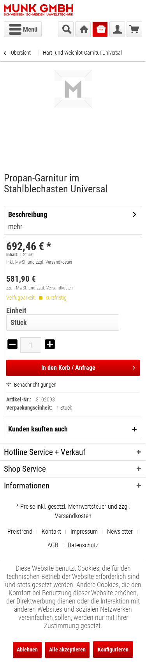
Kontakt (51, 531)
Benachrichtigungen (31, 385)
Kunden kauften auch (38, 429)
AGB (52, 545)
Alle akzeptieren (67, 649)
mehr (15, 226)
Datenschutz (83, 545)
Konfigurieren (113, 649)
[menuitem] (23, 29)
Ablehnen (27, 649)
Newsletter (120, 531)
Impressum (84, 531)
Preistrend (19, 531)
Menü (23, 28)
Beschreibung (27, 214)
